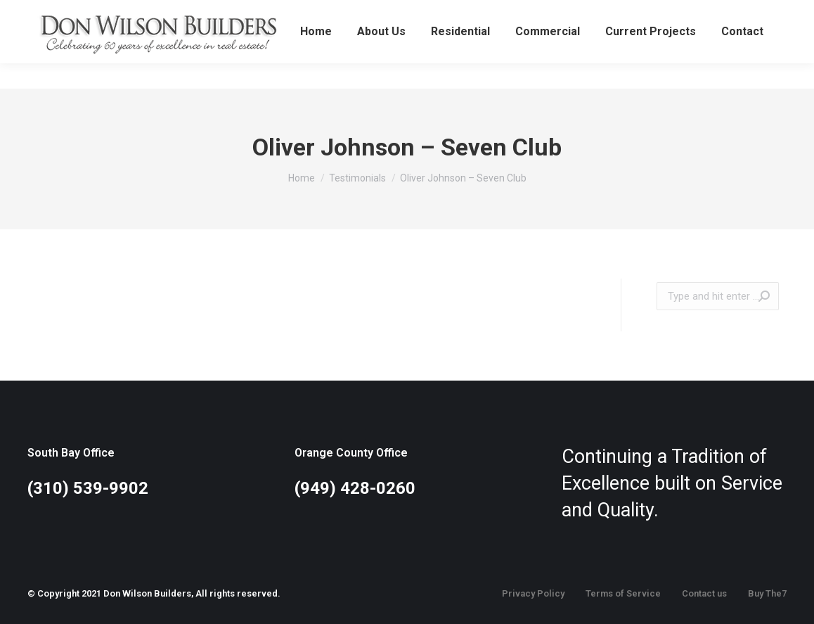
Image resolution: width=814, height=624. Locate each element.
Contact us (704, 593)
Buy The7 (767, 593)
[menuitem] (316, 57)
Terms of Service (623, 593)
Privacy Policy (533, 593)
